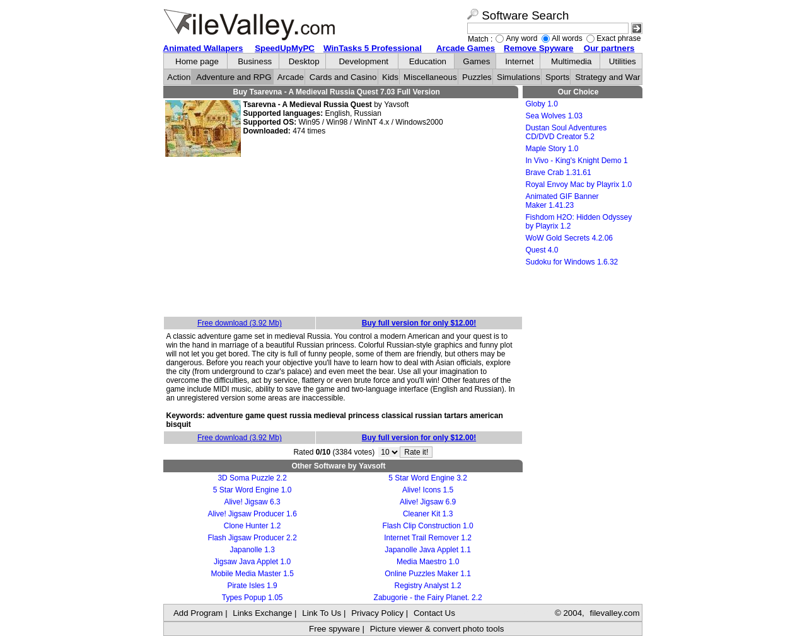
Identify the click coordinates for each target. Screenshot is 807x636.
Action (178, 77)
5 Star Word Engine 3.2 (427, 478)
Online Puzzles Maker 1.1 (428, 573)
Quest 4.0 (542, 250)
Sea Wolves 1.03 (554, 115)
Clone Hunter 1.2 (252, 525)
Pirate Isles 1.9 (252, 585)
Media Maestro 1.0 (428, 561)
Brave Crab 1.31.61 (558, 172)
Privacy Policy (377, 613)
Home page (197, 61)
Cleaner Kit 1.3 (428, 513)
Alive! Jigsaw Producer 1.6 (251, 513)
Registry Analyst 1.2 (428, 585)
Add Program (198, 613)
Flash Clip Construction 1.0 (428, 525)
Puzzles (477, 77)
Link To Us (321, 613)
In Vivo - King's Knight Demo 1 (577, 160)
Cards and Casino (343, 77)
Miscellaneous (430, 77)
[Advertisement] (343, 237)
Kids (390, 77)
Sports (557, 77)
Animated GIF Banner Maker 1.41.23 (562, 201)
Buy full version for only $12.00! (419, 323)
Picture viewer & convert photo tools (437, 628)
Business (255, 61)
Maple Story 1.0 (552, 148)
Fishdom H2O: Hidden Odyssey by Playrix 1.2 (579, 221)
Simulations (518, 77)
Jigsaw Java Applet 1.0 (252, 561)
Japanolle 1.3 (251, 549)
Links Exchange (262, 613)
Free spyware (334, 628)
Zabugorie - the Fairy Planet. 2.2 (428, 597)
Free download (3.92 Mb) (239, 323)
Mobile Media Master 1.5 (252, 573)
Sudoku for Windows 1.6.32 (572, 262)
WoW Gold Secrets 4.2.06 (569, 238)
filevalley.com (614, 613)
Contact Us (434, 613)
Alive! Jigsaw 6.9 (428, 501)
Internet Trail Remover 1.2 (428, 537)
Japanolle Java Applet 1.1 (428, 549)
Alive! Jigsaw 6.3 (252, 501)
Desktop (304, 61)
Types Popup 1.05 (252, 597)
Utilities (622, 61)
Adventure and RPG (233, 77)
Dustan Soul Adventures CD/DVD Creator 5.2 (566, 132)
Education (427, 61)
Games (476, 61)
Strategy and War (607, 77)
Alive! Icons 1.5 (427, 490)
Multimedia (571, 61)
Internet (519, 61)
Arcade (290, 77)
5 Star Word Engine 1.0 (252, 490)
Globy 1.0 (542, 103)
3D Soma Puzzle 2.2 (252, 478)
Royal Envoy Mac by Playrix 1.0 (579, 184)
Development (363, 61)
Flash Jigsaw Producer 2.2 (251, 537)
